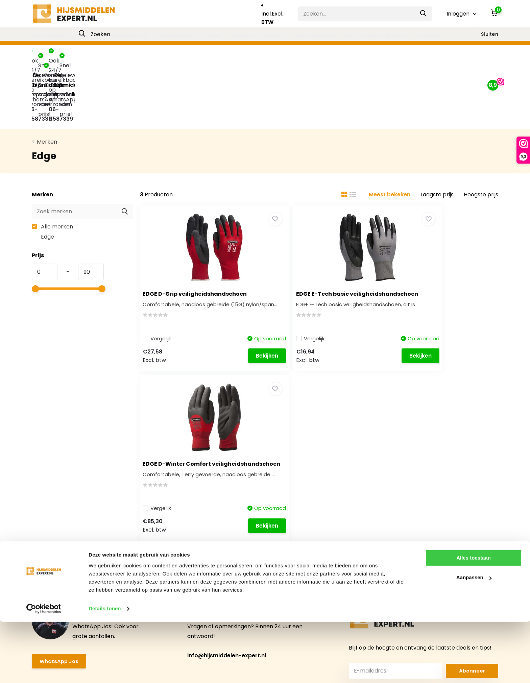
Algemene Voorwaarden (64, 561)
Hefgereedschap (123, 36)
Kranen (211, 36)
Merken (47, 79)
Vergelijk (162, 278)
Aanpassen (473, 638)
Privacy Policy (50, 573)
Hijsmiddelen (49, 36)
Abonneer (472, 443)
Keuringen (428, 36)
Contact (43, 538)
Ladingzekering (314, 36)
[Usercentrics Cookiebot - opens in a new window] (43, 670)
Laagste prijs (437, 131)
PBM (348, 36)
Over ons (44, 550)
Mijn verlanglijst (184, 561)
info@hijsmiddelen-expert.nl (226, 429)
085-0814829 (431, 573)
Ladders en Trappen (257, 36)
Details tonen (105, 670)
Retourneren (49, 597)
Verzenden (46, 585)
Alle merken (52, 163)
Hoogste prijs (481, 131)
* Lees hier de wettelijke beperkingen (385, 458)
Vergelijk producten (190, 573)
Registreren (179, 526)
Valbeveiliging (174, 36)
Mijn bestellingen (186, 538)
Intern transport (384, 36)
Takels (84, 36)
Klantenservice (52, 526)
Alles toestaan (473, 619)
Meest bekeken (389, 131)
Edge (43, 173)
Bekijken (227, 295)
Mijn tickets (178, 550)
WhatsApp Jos (60, 435)
